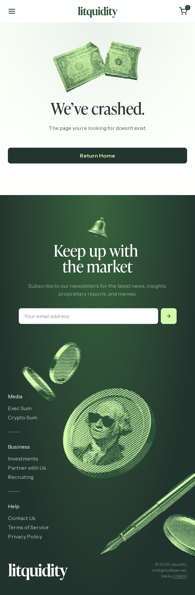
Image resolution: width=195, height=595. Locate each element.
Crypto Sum (22, 417)
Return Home (97, 155)
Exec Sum (20, 408)
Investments (23, 458)
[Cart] (183, 11)
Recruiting (21, 477)
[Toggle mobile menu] (12, 11)
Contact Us (22, 518)
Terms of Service (28, 527)
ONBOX (180, 576)
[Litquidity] (98, 11)
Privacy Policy (25, 536)
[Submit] (169, 316)
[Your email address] (88, 316)
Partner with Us (27, 467)
